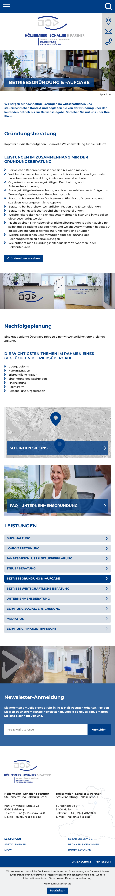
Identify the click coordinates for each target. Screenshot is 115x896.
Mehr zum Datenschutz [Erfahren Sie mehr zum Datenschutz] (57, 883)
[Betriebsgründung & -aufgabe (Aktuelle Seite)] (57, 578)
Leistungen (12, 838)
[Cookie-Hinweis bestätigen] (57, 891)
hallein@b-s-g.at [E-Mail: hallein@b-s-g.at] (79, 817)
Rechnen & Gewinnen (83, 844)
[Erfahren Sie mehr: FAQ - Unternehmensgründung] (57, 490)
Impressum (103, 861)
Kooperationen (79, 850)
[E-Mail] (45, 729)
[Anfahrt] (108, 21)
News (8, 850)
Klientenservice (80, 838)
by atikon (105, 94)
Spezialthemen (15, 844)
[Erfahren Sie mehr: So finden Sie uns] (57, 432)
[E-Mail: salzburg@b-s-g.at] (108, 31)
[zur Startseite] (57, 31)
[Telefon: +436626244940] (108, 41)
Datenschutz (81, 861)
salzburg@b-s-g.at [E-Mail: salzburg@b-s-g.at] (28, 817)
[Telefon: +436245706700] (82, 813)
